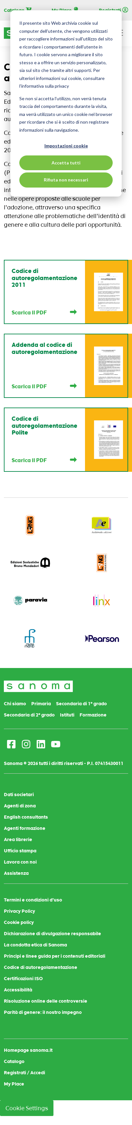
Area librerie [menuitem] (18, 839)
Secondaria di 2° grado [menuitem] (29, 715)
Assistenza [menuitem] (16, 873)
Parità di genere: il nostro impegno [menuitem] (43, 1012)
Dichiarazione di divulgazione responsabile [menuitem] (52, 933)
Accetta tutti (66, 162)
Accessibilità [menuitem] (18, 990)
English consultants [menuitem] (26, 817)
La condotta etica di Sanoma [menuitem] (35, 945)
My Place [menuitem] (14, 1084)
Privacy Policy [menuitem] (19, 911)
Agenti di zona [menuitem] (20, 806)
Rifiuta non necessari (66, 179)
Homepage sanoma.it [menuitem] (28, 1050)
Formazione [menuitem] (93, 715)
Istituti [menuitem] (67, 715)
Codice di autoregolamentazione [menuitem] (40, 967)
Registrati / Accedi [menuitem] (24, 1073)
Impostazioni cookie (66, 145)
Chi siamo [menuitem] (15, 704)
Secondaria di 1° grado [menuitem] (81, 704)
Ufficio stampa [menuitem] (20, 851)
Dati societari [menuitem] (19, 794)
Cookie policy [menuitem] (19, 922)
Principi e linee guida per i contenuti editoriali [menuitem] (54, 956)
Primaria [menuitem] (41, 704)
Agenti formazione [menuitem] (24, 828)
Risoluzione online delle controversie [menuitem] (45, 1001)
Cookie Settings (26, 1108)
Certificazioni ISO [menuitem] (23, 978)
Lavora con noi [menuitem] (20, 862)
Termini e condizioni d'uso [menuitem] (33, 900)
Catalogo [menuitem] (14, 1061)
